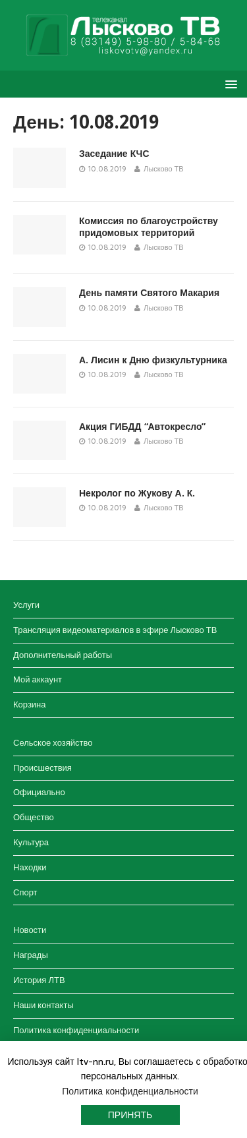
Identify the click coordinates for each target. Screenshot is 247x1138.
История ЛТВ (39, 980)
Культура (31, 842)
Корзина (29, 704)
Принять (130, 1115)
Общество (33, 817)
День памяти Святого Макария (149, 292)
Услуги (26, 605)
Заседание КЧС (114, 153)
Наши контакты (43, 1005)
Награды (30, 955)
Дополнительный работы (62, 655)
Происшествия (42, 768)
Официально (39, 792)
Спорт (25, 892)
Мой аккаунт (37, 679)
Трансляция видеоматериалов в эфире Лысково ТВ (115, 630)
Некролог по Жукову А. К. (137, 493)
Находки (29, 867)
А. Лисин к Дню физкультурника (153, 360)
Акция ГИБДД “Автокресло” (142, 426)
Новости (29, 930)
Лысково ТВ (164, 169)
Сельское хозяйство (52, 743)
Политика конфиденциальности (76, 1030)
